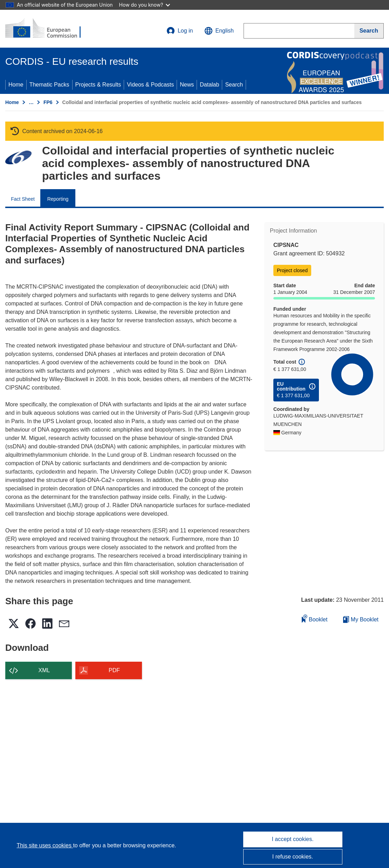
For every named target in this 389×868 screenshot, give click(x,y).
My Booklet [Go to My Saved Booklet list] (360, 619)
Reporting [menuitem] (58, 199)
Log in (179, 31)
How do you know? (144, 5)
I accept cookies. (292, 839)
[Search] (369, 31)
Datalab (209, 85)
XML (44, 670)
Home (15, 85)
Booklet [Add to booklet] (315, 618)
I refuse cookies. (292, 857)
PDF (114, 670)
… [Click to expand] (31, 102)
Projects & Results (98, 85)
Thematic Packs (49, 85)
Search (234, 85)
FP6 (48, 102)
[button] (219, 30)
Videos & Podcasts (150, 85)
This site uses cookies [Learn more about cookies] (44, 845)
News (187, 85)
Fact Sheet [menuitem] (23, 199)
